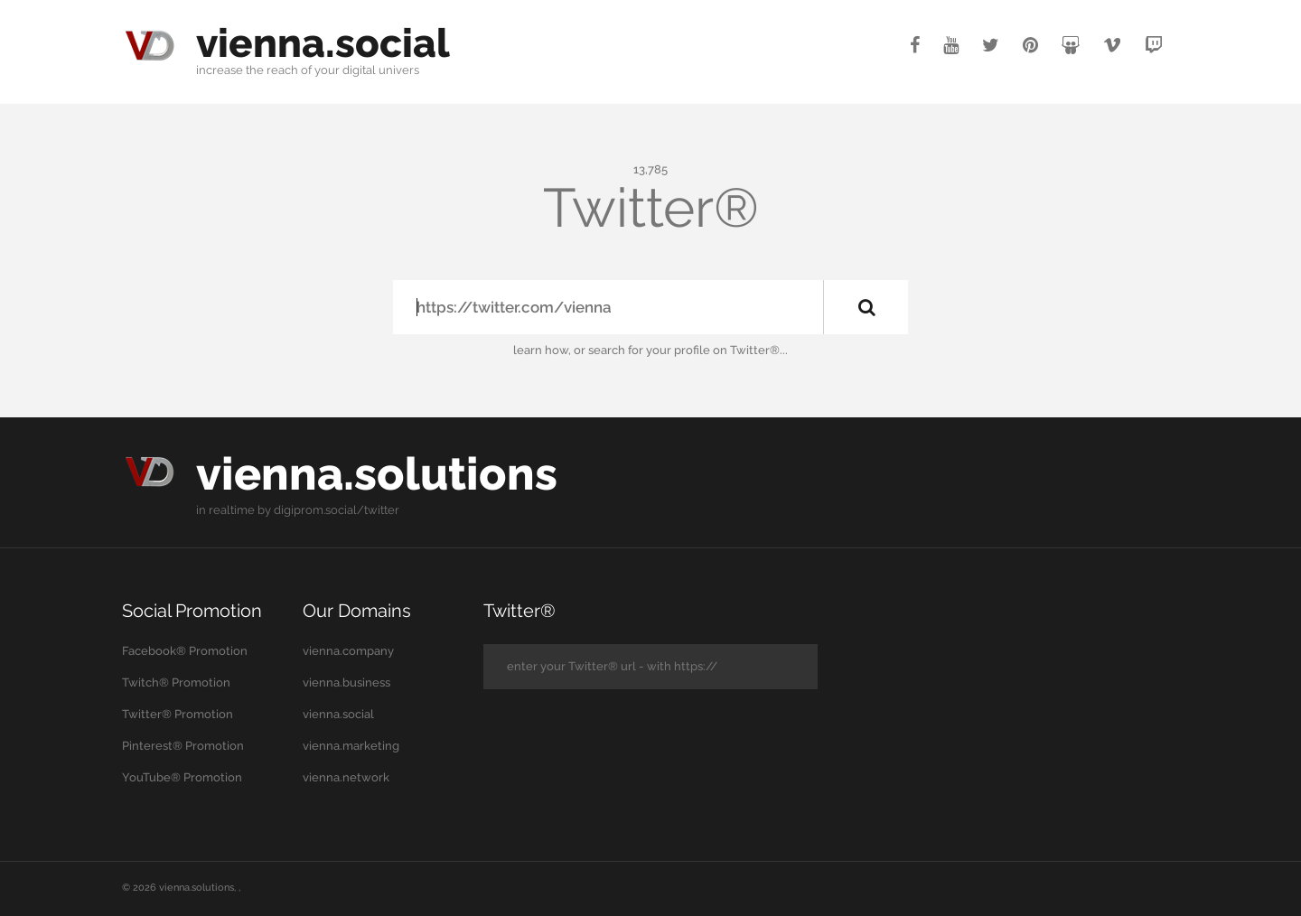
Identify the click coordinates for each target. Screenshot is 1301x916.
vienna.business (346, 682)
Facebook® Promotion (185, 651)
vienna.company (348, 651)
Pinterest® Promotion (183, 745)
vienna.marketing (351, 745)
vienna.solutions (376, 473)
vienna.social (323, 43)
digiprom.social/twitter (336, 510)
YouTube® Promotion (182, 777)
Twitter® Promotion (177, 714)
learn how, (542, 350)
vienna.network (346, 777)
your (327, 70)
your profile (678, 350)
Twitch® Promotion (176, 682)
